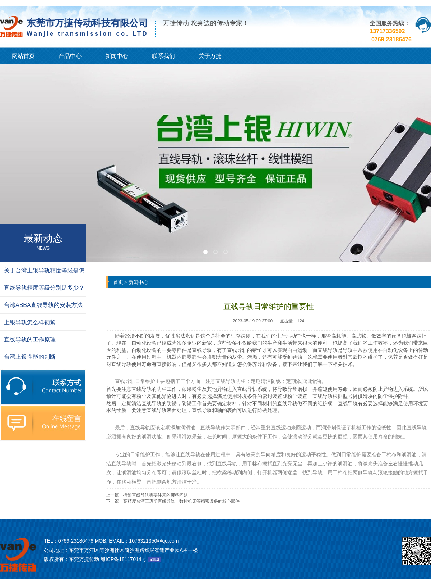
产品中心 (70, 56)
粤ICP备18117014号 (124, 559)
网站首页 (23, 56)
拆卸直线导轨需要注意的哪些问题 (155, 495)
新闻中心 (116, 56)
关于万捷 (210, 56)
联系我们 (163, 56)
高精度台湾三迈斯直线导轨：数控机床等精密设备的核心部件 (181, 501)
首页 (118, 282)
